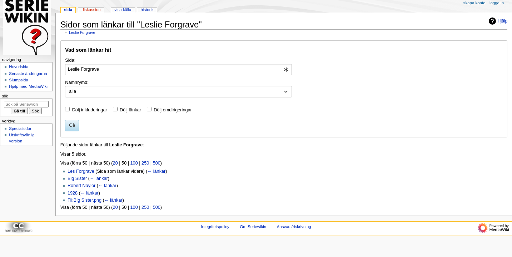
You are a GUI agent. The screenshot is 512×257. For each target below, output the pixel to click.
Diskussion (90, 9)
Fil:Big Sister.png (84, 200)
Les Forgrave (81, 171)
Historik (147, 9)
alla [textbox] (72, 91)
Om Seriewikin (253, 227)
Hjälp (497, 21)
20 (115, 163)
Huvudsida (18, 67)
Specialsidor (20, 128)
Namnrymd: (77, 82)
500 (156, 163)
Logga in (496, 3)
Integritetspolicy (215, 227)
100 (134, 163)
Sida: (70, 60)
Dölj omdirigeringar (173, 109)
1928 (73, 193)
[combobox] (178, 69)
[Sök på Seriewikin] (26, 104)
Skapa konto (474, 3)
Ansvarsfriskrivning (294, 227)
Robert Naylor (81, 185)
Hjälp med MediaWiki (28, 86)
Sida (68, 9)
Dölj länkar (130, 109)
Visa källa (122, 9)
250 (145, 163)
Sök (5, 96)
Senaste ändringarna (28, 73)
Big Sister (77, 178)
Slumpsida (18, 80)
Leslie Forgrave (82, 32)
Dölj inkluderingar (89, 109)
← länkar (156, 171)
